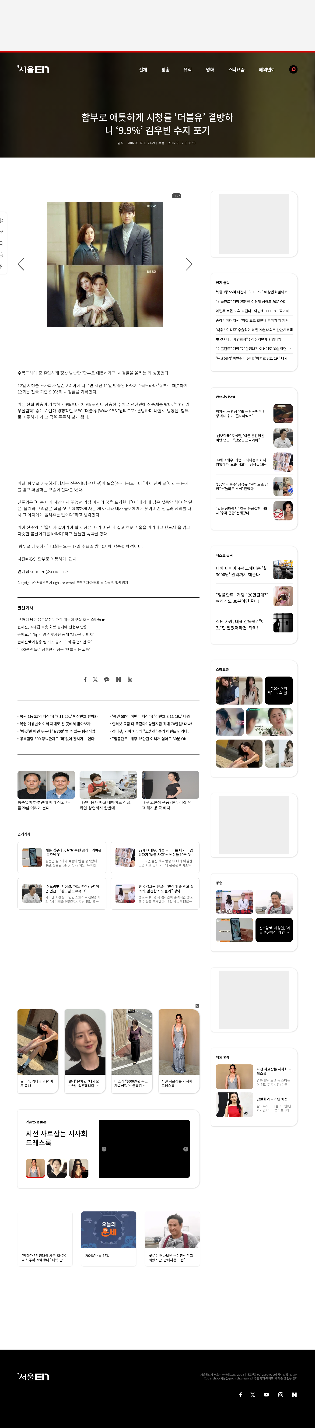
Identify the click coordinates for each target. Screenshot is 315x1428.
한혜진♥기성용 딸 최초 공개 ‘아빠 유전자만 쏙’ (55, 642)
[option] (105, 264)
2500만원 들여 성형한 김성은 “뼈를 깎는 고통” (54, 649)
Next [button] (185, 1149)
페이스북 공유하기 (85, 679)
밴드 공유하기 (130, 679)
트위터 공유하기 (95, 679)
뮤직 (187, 69)
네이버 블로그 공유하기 (118, 679)
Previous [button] (104, 1149)
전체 (143, 69)
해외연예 (267, 69)
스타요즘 (236, 69)
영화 (210, 69)
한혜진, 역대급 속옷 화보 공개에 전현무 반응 (52, 627)
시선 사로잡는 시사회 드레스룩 (57, 1137)
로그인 (294, 1374)
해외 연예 (223, 1057)
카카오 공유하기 (107, 679)
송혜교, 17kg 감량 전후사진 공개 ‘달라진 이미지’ (56, 634)
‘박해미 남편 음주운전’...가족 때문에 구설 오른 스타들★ (61, 619)
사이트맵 (283, 1374)
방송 (165, 69)
